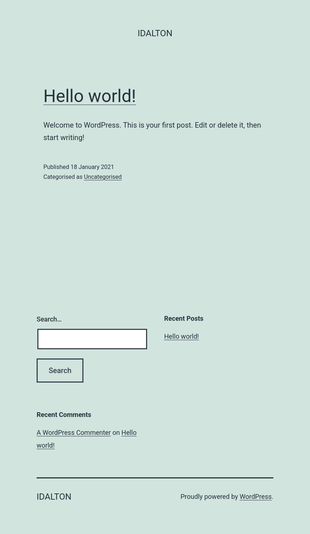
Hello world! (90, 96)
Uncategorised (103, 176)
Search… (49, 319)
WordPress (256, 496)
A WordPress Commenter (74, 432)
